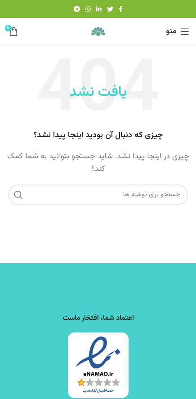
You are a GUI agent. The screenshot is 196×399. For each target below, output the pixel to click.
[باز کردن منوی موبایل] (177, 31)
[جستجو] (98, 194)
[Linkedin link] (99, 9)
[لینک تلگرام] (77, 9)
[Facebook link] (120, 9)
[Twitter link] (110, 9)
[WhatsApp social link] (88, 9)
